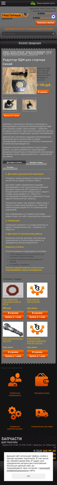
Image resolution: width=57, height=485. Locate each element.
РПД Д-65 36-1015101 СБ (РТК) (13, 339)
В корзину (42, 92)
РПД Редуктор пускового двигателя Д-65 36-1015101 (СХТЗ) (36, 340)
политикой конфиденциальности (28, 469)
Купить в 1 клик (11, 115)
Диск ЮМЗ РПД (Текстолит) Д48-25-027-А (12, 301)
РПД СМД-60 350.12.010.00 (33, 300)
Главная (6, 52)
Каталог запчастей (17, 52)
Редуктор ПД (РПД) (36, 54)
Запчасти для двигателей (35, 52)
